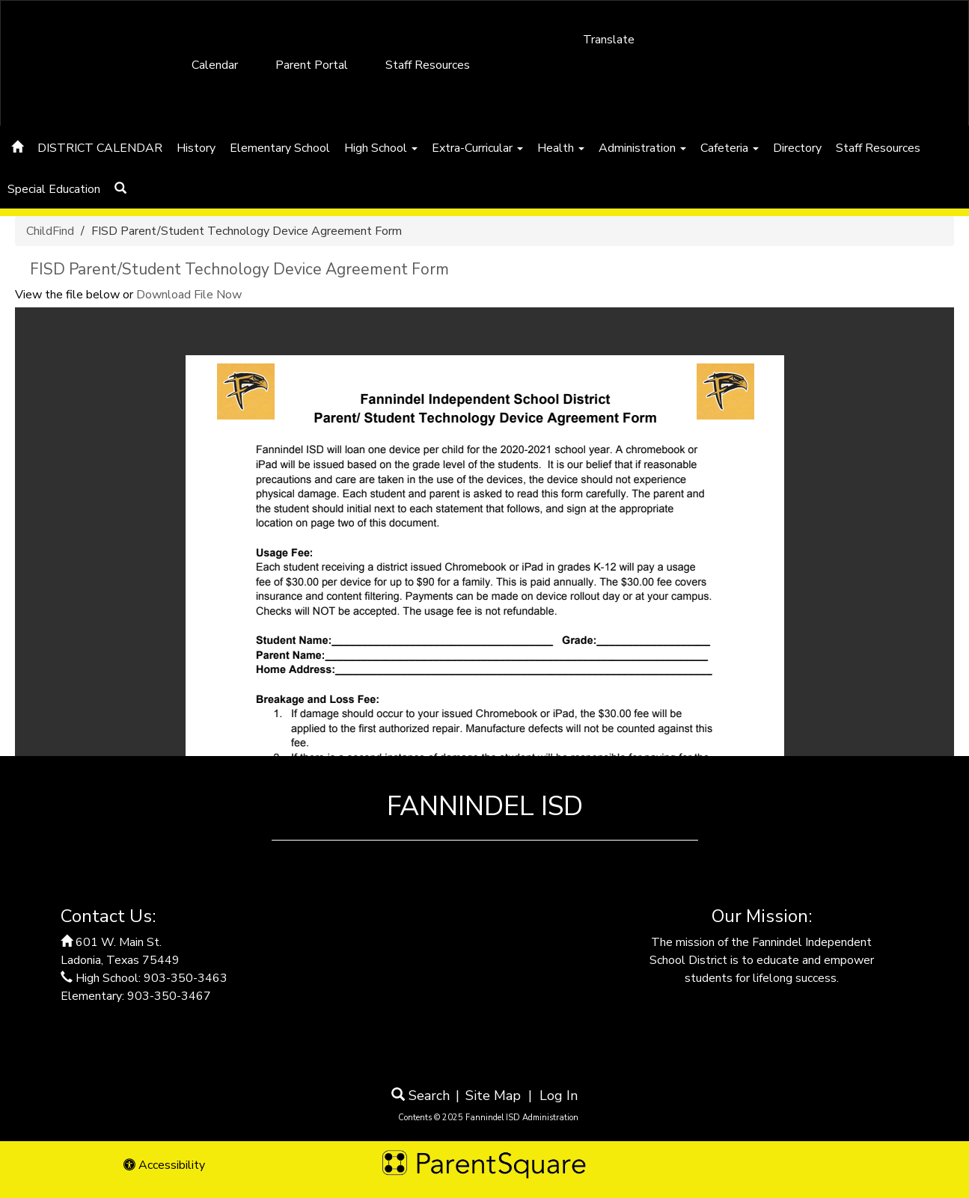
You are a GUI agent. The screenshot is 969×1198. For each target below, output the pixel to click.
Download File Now (189, 294)
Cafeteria (729, 148)
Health (560, 148)
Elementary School (280, 148)
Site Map (493, 1096)
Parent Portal (311, 65)
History (196, 148)
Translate (609, 39)
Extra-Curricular (477, 148)
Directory (797, 148)
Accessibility (164, 1165)
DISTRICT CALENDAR (99, 148)
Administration (642, 148)
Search (420, 1096)
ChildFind (50, 231)
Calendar (215, 65)
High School (381, 148)
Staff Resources (427, 65)
